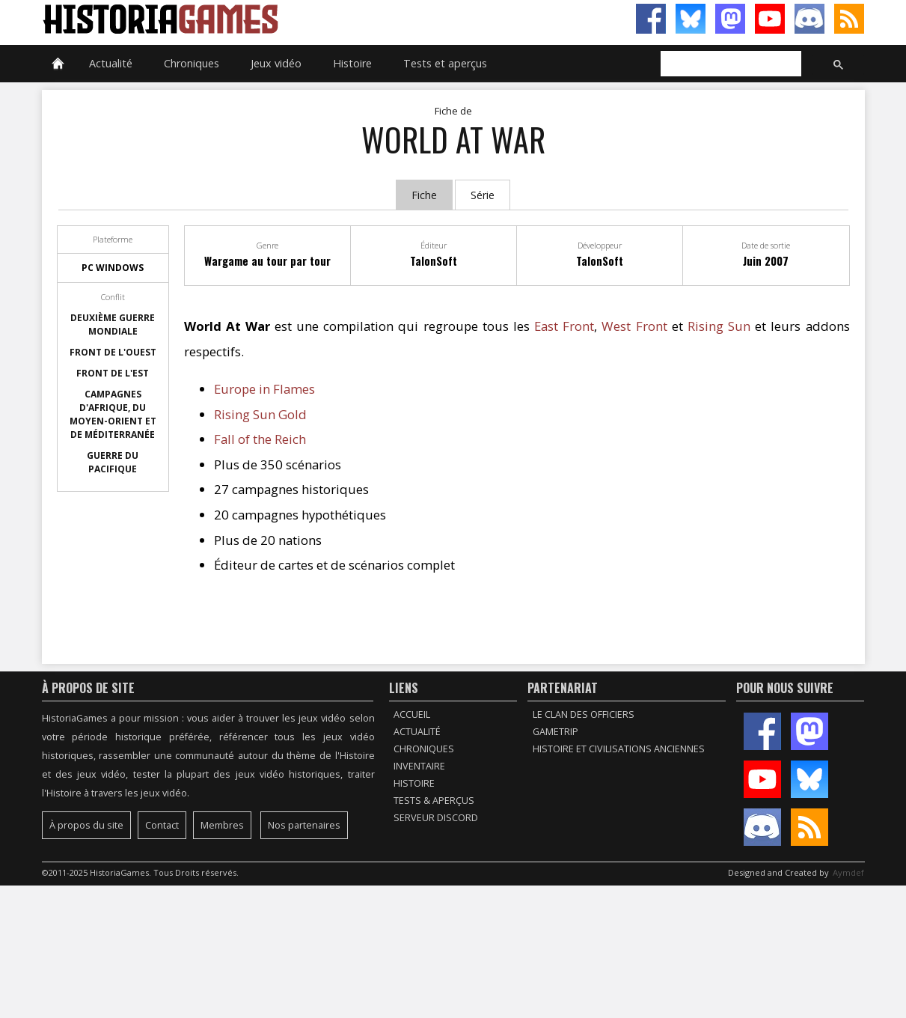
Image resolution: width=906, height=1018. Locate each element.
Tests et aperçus (445, 63)
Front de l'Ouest (113, 352)
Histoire (352, 63)
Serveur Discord (436, 817)
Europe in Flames (264, 388)
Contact (162, 825)
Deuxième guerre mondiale (112, 324)
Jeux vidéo (276, 63)
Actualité (110, 63)
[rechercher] (729, 64)
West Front (634, 326)
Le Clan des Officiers (583, 714)
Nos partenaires (304, 825)
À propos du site (86, 825)
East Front (564, 326)
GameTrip (555, 731)
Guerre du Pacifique (112, 462)
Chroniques (191, 63)
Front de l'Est (112, 373)
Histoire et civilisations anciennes (619, 749)
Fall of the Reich (260, 439)
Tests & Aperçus (434, 800)
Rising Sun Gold (260, 414)
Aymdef (848, 872)
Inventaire (419, 766)
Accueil (412, 714)
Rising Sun (719, 326)
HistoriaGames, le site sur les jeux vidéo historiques (247, 18)
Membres (222, 825)
